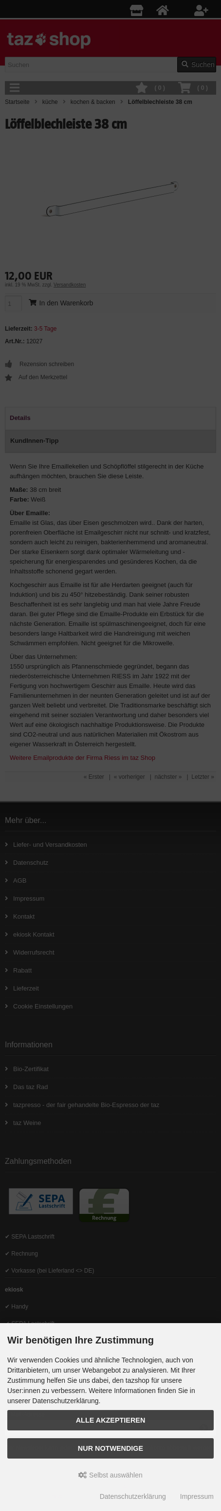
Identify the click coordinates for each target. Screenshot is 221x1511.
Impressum (197, 1496)
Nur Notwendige (110, 1448)
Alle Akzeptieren (111, 1420)
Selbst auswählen (110, 1475)
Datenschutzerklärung (133, 1496)
